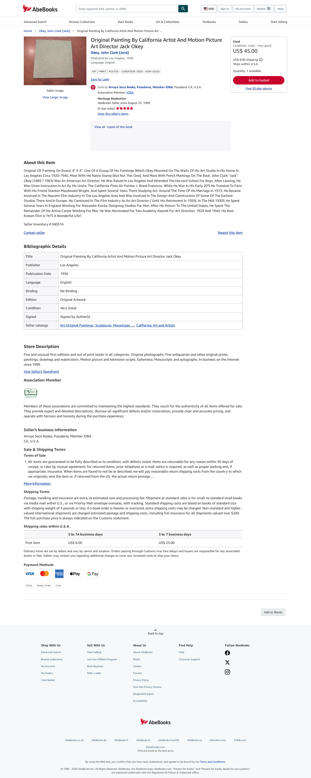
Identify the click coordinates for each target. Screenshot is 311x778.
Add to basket (258, 80)
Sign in (225, 8)
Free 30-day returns (259, 88)
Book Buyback (95, 666)
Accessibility (140, 700)
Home (28, 31)
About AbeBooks (142, 652)
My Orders (47, 673)
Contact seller (34, 232)
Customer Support (189, 659)
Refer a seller (94, 673)
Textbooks (209, 22)
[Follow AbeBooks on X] (245, 663)
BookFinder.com (155, 748)
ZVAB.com (240, 740)
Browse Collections (82, 22)
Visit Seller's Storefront (41, 371)
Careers (137, 666)
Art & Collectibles (167, 22)
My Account (243, 8)
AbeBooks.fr (121, 740)
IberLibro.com (218, 740)
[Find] (183, 8)
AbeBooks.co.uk (74, 740)
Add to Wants (273, 612)
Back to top (155, 633)
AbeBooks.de (99, 740)
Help (281, 8)
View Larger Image (55, 97)
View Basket (48, 680)
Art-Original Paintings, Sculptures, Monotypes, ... (97, 325)
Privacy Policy (141, 680)
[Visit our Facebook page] (245, 653)
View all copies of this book (113, 127)
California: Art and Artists (155, 325)
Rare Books (125, 22)
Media (136, 659)
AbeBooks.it (143, 740)
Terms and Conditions (212, 761)
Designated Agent (143, 693)
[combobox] (127, 8)
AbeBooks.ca (194, 740)
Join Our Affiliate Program (102, 659)
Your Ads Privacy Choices (147, 687)
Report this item (230, 232)
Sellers (243, 22)
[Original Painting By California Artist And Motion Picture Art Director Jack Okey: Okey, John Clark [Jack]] (55, 38)
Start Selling (279, 22)
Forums (137, 673)
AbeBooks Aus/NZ (168, 740)
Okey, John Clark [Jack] (54, 31)
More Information (37, 483)
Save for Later (100, 79)
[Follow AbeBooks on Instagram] (245, 672)
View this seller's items (113, 113)
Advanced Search (35, 22)
